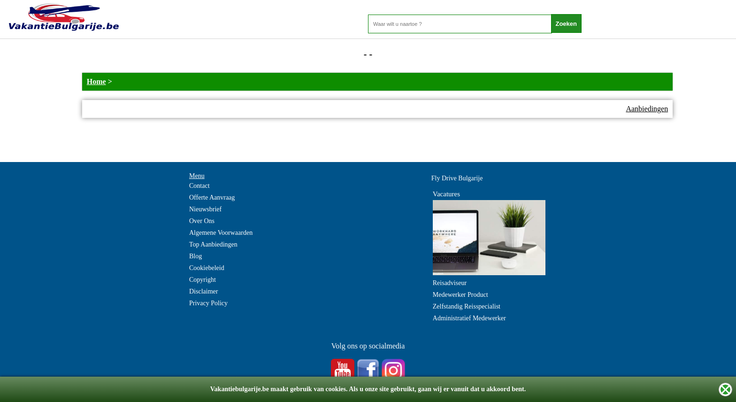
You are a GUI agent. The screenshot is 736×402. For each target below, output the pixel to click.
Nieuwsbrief (205, 209)
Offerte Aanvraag (212, 197)
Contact (199, 185)
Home (96, 81)
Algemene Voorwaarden (221, 232)
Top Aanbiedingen (213, 244)
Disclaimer (203, 291)
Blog (195, 256)
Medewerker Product (460, 294)
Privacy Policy (208, 303)
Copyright (202, 279)
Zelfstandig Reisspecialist (466, 306)
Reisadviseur (450, 282)
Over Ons (202, 220)
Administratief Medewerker (469, 318)
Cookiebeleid (206, 267)
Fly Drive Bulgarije (457, 178)
